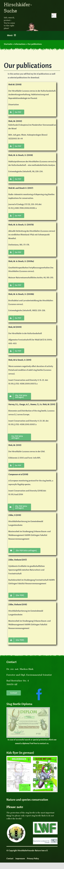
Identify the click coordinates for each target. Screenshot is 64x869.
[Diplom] (28, 708)
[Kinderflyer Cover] (32, 757)
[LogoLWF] (45, 823)
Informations (19, 44)
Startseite (8, 44)
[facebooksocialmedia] (39, 689)
